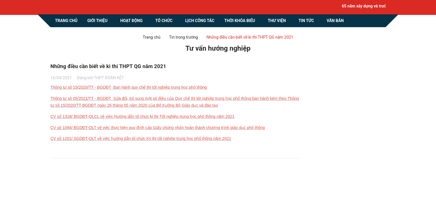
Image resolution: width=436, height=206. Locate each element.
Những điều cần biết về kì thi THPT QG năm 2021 (108, 66)
